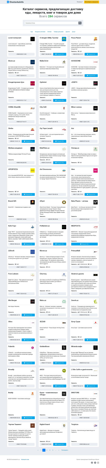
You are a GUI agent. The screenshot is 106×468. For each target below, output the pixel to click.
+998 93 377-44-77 (21, 121)
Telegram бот (59, 54)
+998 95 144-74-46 (46, 444)
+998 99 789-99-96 (53, 219)
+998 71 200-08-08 (84, 417)
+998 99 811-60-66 (21, 219)
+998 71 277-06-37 (53, 293)
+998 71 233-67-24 (84, 100)
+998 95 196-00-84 (46, 100)
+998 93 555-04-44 (15, 339)
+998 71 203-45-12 (21, 75)
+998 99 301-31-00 (46, 244)
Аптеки (49, 31)
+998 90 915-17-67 (21, 100)
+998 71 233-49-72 (53, 121)
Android (84, 264)
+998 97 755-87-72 (84, 293)
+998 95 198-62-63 (15, 244)
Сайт (80, 51)
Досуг (73, 31)
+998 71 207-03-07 (78, 75)
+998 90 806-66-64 (84, 444)
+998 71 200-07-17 (21, 267)
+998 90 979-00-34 (84, 315)
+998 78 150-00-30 (46, 141)
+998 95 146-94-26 (46, 162)
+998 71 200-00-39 (53, 315)
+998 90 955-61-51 (78, 54)
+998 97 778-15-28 (15, 363)
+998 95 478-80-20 (84, 267)
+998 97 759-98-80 (21, 444)
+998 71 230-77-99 (78, 194)
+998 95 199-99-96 (53, 75)
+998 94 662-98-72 (53, 417)
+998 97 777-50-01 (46, 363)
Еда (32, 31)
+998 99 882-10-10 (53, 339)
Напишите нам (25, 459)
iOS (79, 264)
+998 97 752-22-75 (78, 386)
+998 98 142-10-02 (84, 363)
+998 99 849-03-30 (15, 417)
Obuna (97, 459)
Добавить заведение (91, 2)
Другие (68, 31)
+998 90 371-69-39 (84, 141)
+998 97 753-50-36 (53, 194)
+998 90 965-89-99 (21, 162)
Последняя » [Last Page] (64, 450)
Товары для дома (58, 31)
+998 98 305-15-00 (21, 54)
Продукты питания (40, 31)
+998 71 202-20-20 (15, 194)
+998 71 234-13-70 (84, 121)
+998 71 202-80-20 (46, 54)
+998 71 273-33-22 (46, 386)
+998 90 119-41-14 (15, 141)
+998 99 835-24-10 (15, 315)
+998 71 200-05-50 (78, 339)
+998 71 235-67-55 (21, 386)
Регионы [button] (80, 2)
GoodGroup (91, 459)
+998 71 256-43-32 (21, 293)
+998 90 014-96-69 (84, 219)
